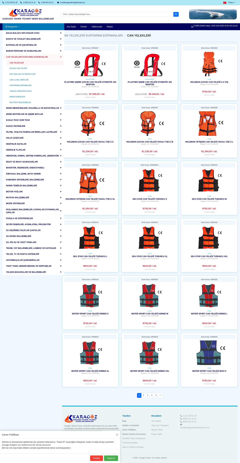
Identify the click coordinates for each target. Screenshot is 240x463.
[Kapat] (117, 435)
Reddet (96, 458)
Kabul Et (111, 458)
